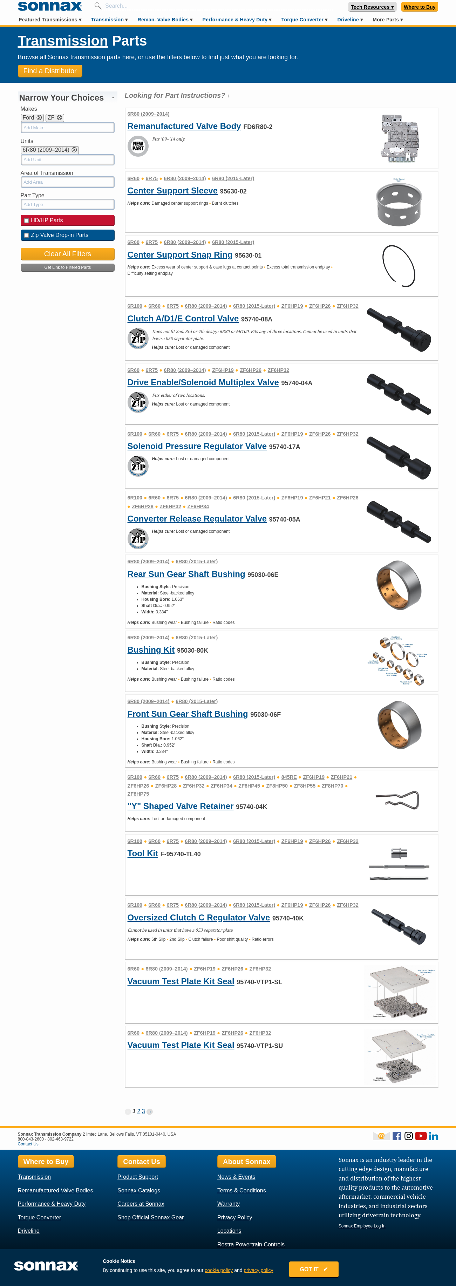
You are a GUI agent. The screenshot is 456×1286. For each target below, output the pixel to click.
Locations (229, 1231)
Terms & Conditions (241, 1190)
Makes (29, 109)
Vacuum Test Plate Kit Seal (181, 981)
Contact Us (28, 1144)
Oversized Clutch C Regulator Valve (199, 917)
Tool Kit (143, 853)
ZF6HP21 (320, 498)
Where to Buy (419, 7)
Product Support (137, 1177)
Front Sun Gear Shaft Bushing (188, 714)
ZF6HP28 (143, 506)
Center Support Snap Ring (180, 254)
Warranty (228, 1204)
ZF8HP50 (277, 786)
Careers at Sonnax (140, 1204)
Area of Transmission (47, 173)
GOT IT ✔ (314, 1269)
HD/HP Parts (43, 220)
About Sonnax (247, 1161)
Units (27, 141)
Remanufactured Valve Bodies (55, 1190)
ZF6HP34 (198, 506)
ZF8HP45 (249, 786)
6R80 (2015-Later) (233, 178)
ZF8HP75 (138, 794)
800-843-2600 (31, 1139)
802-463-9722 (60, 1139)
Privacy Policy (234, 1217)
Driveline (348, 19)
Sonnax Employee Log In (362, 1226)
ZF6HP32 (348, 306)
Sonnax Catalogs (138, 1190)
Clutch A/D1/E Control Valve (183, 318)
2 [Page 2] (138, 1111)
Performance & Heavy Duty (235, 19)
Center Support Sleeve (173, 190)
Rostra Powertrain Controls (251, 1244)
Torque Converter (302, 19)
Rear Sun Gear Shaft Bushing (186, 574)
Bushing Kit (151, 649)
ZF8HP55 (305, 786)
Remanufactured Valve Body (184, 126)
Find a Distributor (50, 71)
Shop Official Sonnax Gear (150, 1217)
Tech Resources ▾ (372, 7)
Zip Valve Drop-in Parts (56, 235)
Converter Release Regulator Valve (197, 518)
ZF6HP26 (320, 306)
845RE (289, 777)
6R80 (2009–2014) (185, 178)
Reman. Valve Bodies (163, 19)
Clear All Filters (67, 254)
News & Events (236, 1177)
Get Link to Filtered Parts (68, 267)
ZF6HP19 (292, 306)
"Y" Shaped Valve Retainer (181, 806)
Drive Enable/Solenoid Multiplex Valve (203, 382)
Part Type (33, 195)
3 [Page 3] (143, 1111)
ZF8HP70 (332, 786)
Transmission (107, 19)
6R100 (135, 306)
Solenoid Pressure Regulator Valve (197, 446)
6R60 (133, 178)
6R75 (152, 178)
